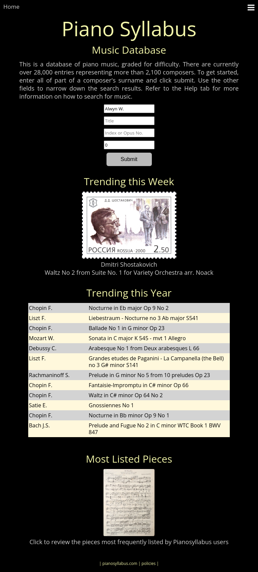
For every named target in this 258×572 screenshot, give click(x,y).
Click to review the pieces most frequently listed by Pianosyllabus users (129, 542)
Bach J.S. (39, 425)
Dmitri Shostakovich (129, 264)
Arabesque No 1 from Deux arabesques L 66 (144, 348)
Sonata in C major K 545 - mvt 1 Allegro (137, 338)
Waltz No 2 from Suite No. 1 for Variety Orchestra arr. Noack (129, 272)
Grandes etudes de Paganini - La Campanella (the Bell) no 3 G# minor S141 (156, 362)
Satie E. (38, 405)
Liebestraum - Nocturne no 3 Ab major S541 (144, 318)
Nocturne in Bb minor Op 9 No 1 (129, 415)
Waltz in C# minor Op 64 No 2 (126, 395)
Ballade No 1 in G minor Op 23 (127, 328)
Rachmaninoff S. (49, 375)
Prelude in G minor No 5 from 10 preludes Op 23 (149, 375)
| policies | (148, 563)
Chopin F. (40, 308)
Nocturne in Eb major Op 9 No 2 (129, 308)
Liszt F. (37, 318)
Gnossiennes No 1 (111, 405)
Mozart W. (41, 338)
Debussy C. (42, 348)
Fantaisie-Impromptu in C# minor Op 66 (138, 385)
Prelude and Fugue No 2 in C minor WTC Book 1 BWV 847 (155, 429)
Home (11, 6)
